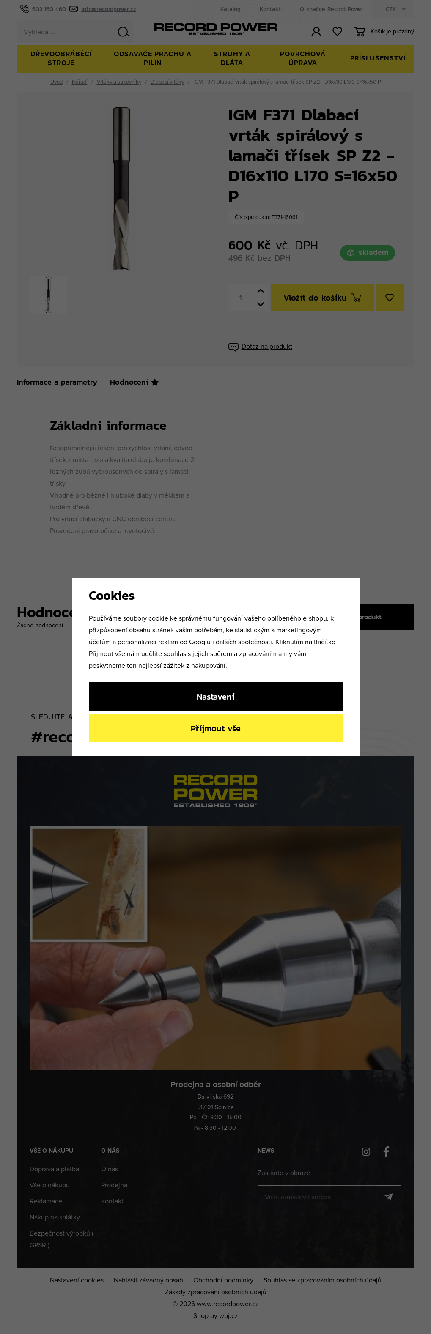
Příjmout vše (216, 728)
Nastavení (215, 696)
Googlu (200, 641)
